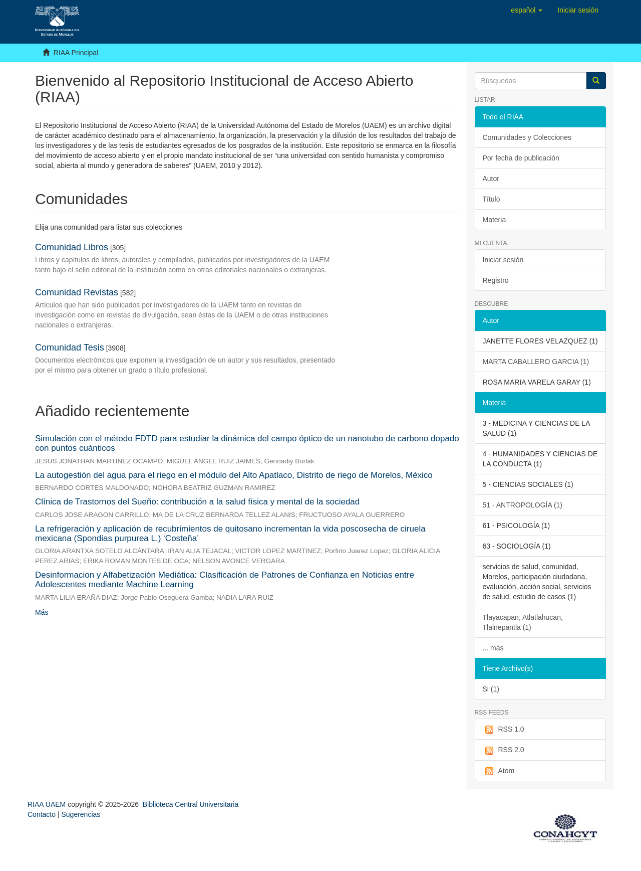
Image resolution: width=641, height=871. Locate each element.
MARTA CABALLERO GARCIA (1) (536, 362)
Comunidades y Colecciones (527, 137)
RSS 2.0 (503, 750)
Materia (494, 220)
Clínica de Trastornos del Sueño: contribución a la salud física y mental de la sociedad (197, 501)
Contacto (42, 814)
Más (41, 612)
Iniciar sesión (503, 260)
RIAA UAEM (48, 804)
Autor (491, 179)
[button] (526, 10)
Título (491, 199)
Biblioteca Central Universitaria (190, 804)
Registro (496, 280)
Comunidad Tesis (69, 347)
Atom (499, 771)
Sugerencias (80, 814)
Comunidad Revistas (76, 292)
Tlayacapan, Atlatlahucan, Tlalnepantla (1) (523, 622)
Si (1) (491, 689)
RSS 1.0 (503, 729)
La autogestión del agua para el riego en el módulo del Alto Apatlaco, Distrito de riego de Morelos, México (234, 475)
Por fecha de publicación (521, 158)
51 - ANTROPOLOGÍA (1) (523, 505)
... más (493, 648)
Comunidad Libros (71, 247)
